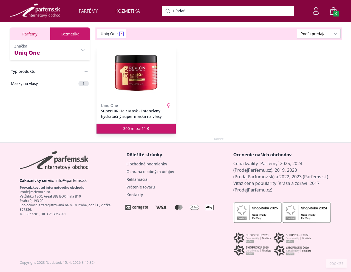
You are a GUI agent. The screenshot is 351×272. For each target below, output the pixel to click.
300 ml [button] (136, 128)
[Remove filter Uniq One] (121, 34)
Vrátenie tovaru (140, 187)
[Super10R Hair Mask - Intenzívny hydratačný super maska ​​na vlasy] (136, 73)
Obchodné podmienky (146, 163)
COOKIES (336, 264)
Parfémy (88, 11)
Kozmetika (127, 11)
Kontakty (134, 194)
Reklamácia (136, 179)
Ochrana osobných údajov (150, 171)
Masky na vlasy (50, 83)
